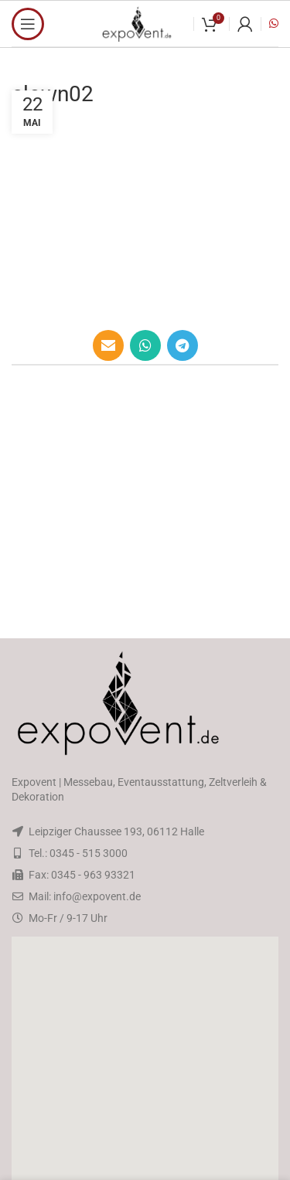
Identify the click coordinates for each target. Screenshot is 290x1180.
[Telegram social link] (182, 345)
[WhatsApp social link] (145, 345)
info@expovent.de (97, 896)
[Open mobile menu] (28, 24)
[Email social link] (108, 345)
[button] (145, 1060)
